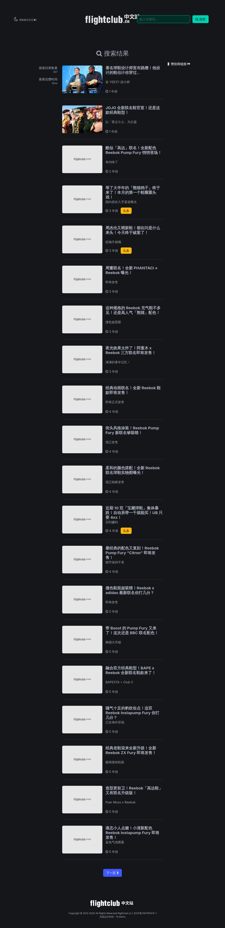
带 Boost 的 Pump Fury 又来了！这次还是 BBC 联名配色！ (131, 630)
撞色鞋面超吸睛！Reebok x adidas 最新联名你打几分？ (129, 590)
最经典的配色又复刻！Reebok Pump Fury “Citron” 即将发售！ (132, 553)
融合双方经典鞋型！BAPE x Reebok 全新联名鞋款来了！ (130, 670)
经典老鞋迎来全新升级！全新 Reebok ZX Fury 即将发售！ (130, 750)
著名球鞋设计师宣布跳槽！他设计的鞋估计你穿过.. (132, 70)
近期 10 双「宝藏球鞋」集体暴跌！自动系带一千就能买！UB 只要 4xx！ (134, 513)
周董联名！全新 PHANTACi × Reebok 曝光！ (131, 270)
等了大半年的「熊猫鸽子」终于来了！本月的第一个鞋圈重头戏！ (132, 192)
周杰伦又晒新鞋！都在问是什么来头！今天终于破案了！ (132, 230)
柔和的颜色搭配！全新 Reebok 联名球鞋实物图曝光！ (132, 470)
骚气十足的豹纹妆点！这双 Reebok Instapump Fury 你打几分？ (132, 713)
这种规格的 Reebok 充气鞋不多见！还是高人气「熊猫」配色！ (133, 310)
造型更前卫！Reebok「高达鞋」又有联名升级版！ (134, 790)
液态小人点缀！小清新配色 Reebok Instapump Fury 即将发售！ (132, 833)
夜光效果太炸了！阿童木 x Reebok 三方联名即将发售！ (130, 350)
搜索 (201, 19)
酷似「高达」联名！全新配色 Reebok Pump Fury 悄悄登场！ (133, 150)
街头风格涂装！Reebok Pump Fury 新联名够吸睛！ (132, 430)
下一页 (112, 873)
